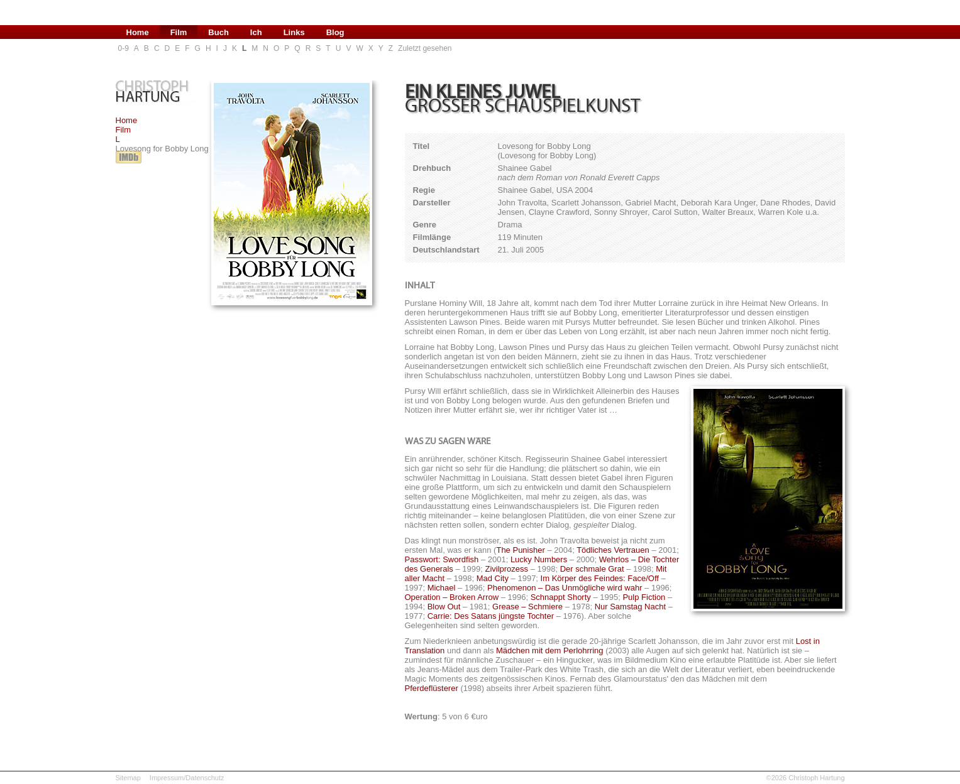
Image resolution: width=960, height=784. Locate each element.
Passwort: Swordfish (442, 559)
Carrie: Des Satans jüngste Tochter (491, 616)
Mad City (493, 578)
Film (123, 129)
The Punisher (520, 550)
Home (127, 120)
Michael (442, 587)
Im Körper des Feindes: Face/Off (600, 578)
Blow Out (444, 606)
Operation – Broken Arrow (452, 597)
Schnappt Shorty (561, 597)
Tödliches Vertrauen (613, 550)
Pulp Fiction (643, 597)
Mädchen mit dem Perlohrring (550, 650)
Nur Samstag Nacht (630, 606)
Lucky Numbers (538, 559)
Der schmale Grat (592, 569)
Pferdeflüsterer (431, 688)
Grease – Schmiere (527, 606)
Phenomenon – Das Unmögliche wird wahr (564, 587)
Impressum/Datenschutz (187, 777)
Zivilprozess (506, 569)
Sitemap (128, 777)
